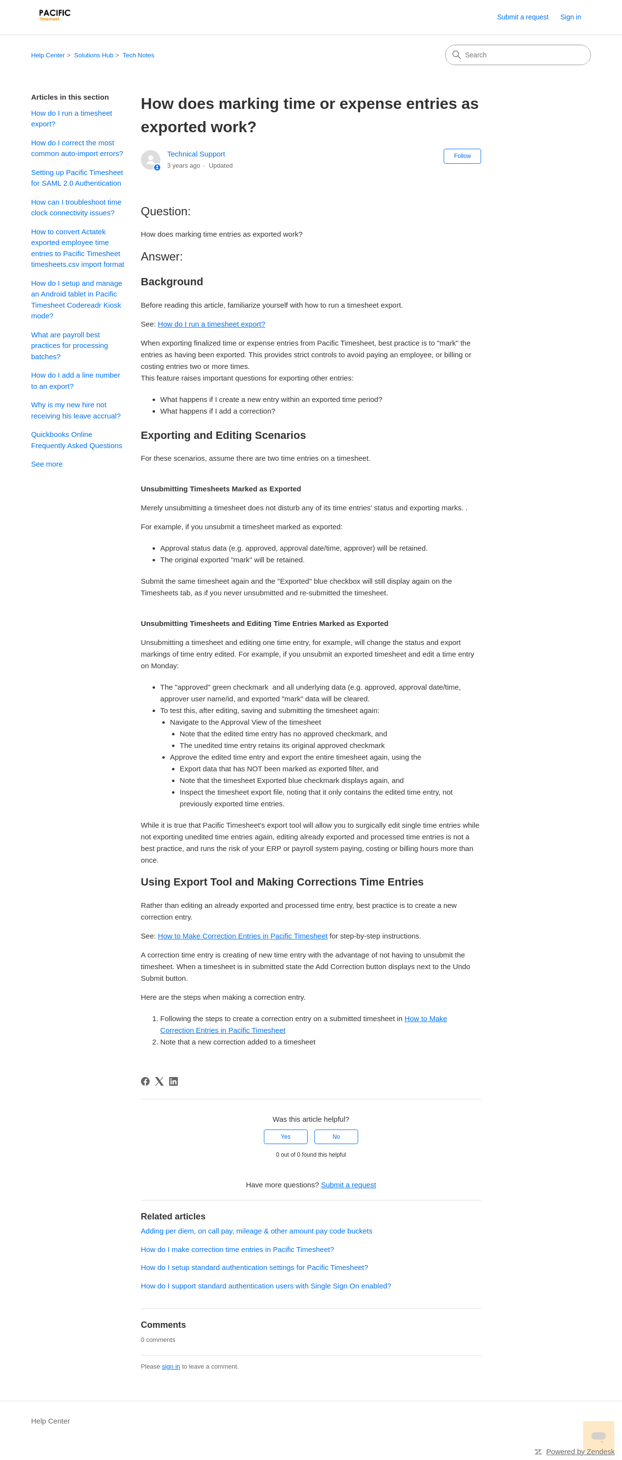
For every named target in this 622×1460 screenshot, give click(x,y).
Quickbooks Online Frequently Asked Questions (76, 440)
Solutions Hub (94, 55)
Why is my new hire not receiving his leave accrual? (76, 410)
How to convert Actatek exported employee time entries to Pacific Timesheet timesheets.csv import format (77, 248)
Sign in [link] (570, 17)
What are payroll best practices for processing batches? (69, 345)
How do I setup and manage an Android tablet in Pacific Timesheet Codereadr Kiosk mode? (76, 299)
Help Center (48, 55)
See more (47, 464)
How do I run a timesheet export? (71, 118)
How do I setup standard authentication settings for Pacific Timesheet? (254, 1267)
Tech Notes (139, 55)
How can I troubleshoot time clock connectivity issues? (76, 207)
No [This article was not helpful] (336, 1136)
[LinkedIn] (173, 1081)
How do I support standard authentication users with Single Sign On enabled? (266, 1286)
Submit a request (523, 17)
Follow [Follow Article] (462, 156)
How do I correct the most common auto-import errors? (77, 148)
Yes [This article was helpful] (286, 1136)
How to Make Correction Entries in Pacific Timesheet (243, 936)
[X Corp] (159, 1081)
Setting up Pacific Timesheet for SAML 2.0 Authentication (77, 178)
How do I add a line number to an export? (75, 380)
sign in (171, 1366)
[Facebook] (145, 1081)
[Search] (518, 55)
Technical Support (196, 154)
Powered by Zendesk (580, 1451)
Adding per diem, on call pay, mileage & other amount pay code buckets (257, 1231)
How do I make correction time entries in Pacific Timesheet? (237, 1249)
